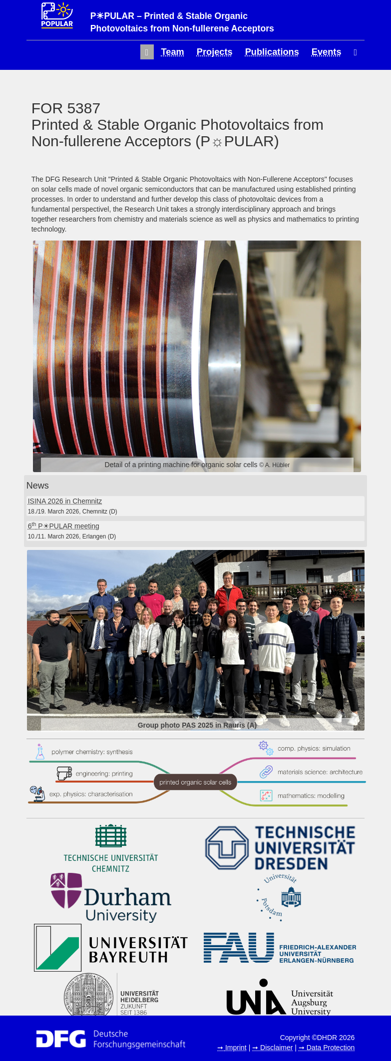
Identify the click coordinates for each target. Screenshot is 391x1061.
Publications (272, 52)
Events (327, 52)
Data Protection (331, 1048)
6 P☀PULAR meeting (63, 526)
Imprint (236, 1048)
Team (172, 52)
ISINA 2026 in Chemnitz (65, 501)
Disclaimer (276, 1048)
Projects (215, 52)
